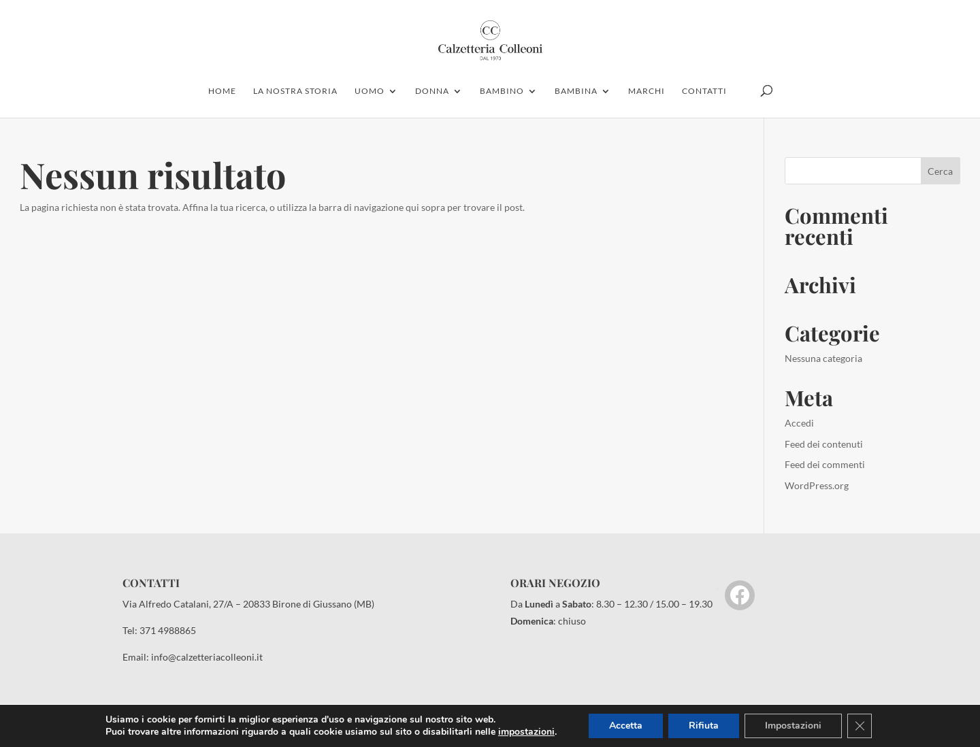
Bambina (576, 91)
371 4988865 (168, 630)
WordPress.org (817, 485)
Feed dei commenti (825, 464)
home (222, 91)
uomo (370, 91)
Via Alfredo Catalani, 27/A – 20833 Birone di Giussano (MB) (248, 604)
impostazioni (526, 732)
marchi (646, 91)
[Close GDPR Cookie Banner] (859, 726)
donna (432, 91)
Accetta (625, 725)
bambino (502, 91)
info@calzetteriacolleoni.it (207, 657)
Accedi (799, 423)
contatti (704, 91)
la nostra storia (295, 91)
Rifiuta (704, 725)
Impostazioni (793, 725)
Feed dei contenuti (824, 444)
